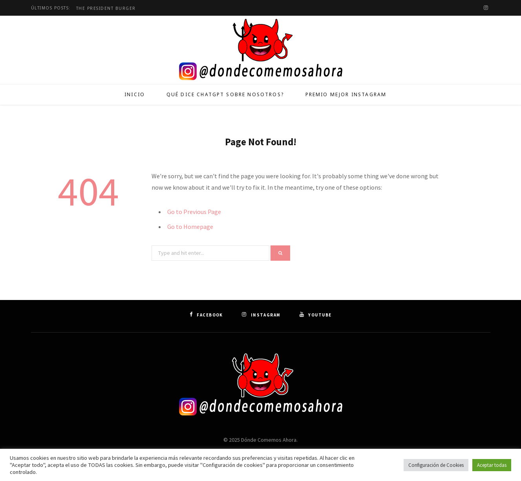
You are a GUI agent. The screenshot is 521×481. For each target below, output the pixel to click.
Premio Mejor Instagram (346, 94)
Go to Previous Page (194, 212)
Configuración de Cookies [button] (436, 465)
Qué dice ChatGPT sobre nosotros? (225, 94)
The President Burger (106, 8)
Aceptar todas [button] (491, 465)
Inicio (134, 94)
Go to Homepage (190, 226)
